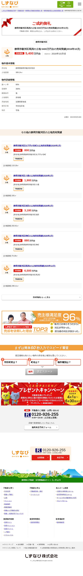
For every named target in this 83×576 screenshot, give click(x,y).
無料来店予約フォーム (41, 431)
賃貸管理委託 (35, 526)
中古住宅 (7, 495)
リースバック (35, 498)
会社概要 (21, 548)
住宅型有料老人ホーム (64, 498)
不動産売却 (20, 10)
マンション (8, 505)
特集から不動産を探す (11, 514)
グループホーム (62, 505)
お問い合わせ (53, 548)
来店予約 (60, 462)
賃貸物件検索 (8, 523)
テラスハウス (8, 539)
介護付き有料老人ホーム (65, 495)
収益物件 (7, 508)
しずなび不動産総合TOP (9, 10)
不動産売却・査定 (36, 495)
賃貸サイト (8, 526)
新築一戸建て (8, 498)
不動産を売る (35, 492)
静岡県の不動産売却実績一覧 (33, 10)
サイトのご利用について (12, 552)
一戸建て (7, 536)
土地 (5, 502)
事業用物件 (8, 511)
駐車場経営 (60, 526)
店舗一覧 (31, 548)
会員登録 (41, 462)
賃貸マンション (9, 529)
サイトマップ (8, 548)
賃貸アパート (8, 533)
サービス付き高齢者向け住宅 (66, 502)
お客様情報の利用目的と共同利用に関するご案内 (58, 552)
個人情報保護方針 (31, 552)
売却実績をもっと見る (41, 299)
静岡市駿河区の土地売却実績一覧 (53, 10)
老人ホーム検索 (62, 492)
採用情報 (42, 548)
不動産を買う (8, 492)
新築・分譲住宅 (13, 517)
